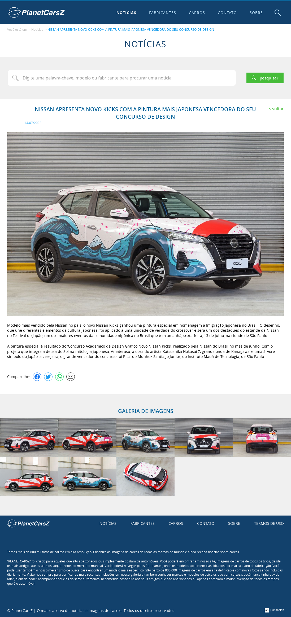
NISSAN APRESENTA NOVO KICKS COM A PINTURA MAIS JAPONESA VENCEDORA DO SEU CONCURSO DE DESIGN (130, 29)
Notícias (126, 12)
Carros (197, 12)
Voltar (278, 109)
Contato (227, 12)
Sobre (256, 12)
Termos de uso (269, 523)
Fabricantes (162, 12)
